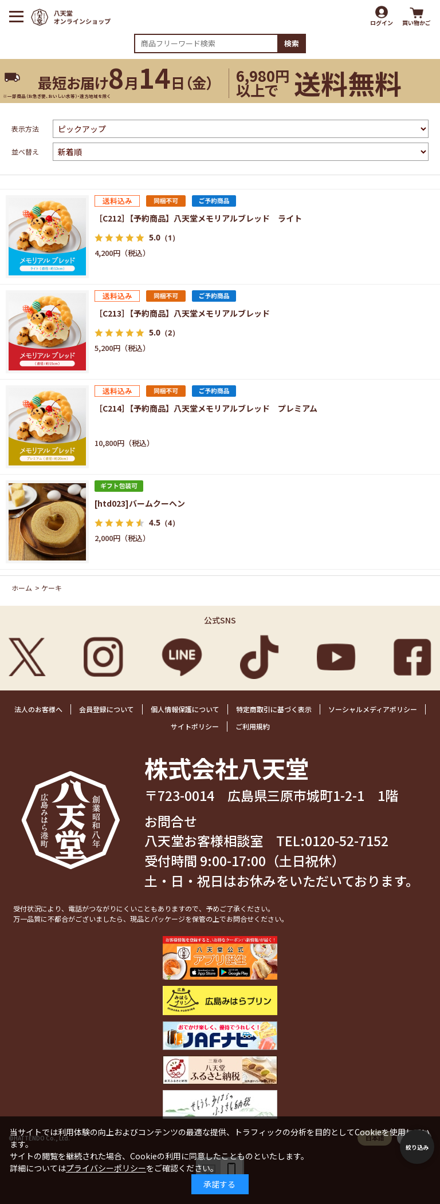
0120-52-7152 (346, 840)
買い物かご (416, 22)
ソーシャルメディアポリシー (372, 709)
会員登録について (106, 709)
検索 (291, 43)
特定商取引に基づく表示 (274, 709)
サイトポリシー (195, 726)
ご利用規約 (252, 726)
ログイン (381, 22)
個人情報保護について (185, 709)
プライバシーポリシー (106, 1168)
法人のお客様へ (38, 709)
